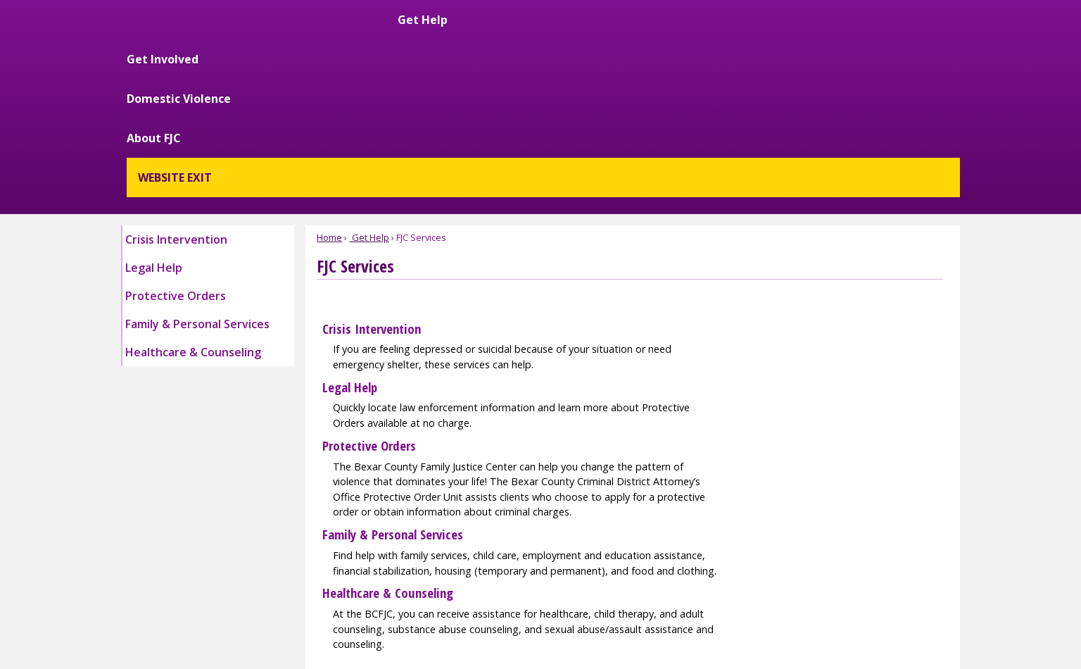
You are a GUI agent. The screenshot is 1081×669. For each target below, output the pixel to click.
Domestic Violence (735, 36)
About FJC (825, 36)
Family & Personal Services (392, 393)
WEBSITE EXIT (912, 36)
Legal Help (349, 246)
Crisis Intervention (371, 187)
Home (329, 96)
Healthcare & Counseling (387, 452)
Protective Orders (369, 304)
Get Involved (635, 36)
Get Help (563, 36)
